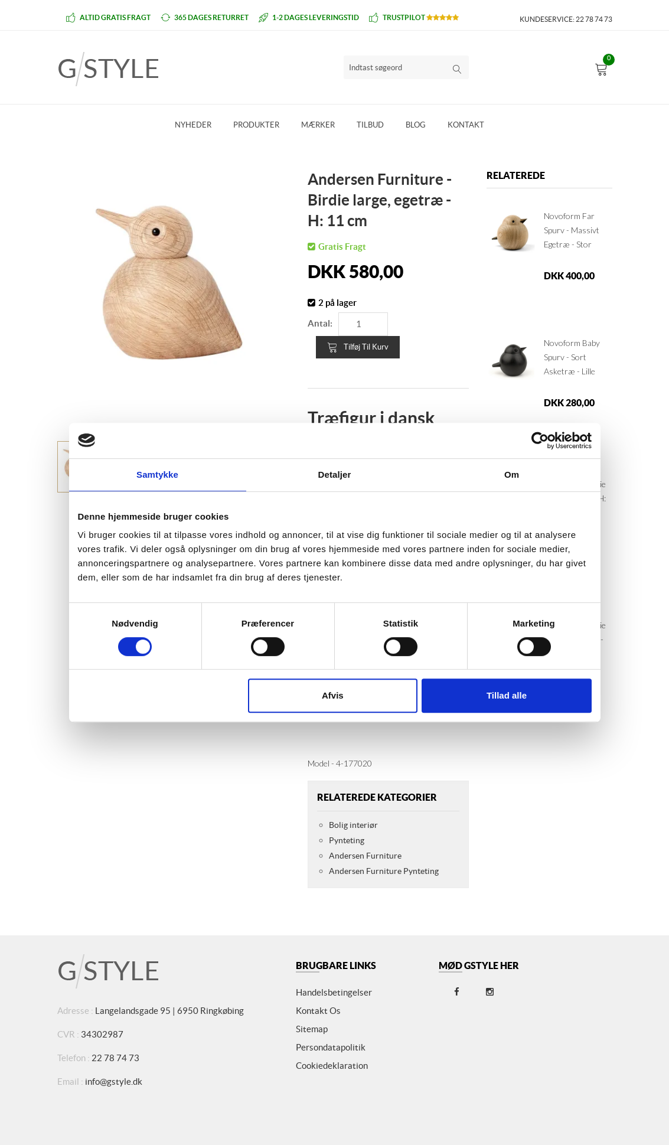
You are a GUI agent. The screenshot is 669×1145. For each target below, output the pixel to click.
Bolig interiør (353, 825)
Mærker (318, 124)
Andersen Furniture (365, 855)
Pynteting (346, 840)
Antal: (320, 323)
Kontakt (466, 124)
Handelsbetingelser (334, 992)
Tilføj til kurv (358, 347)
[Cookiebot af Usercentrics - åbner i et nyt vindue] (540, 440)
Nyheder (193, 124)
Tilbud (370, 124)
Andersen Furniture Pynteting (384, 871)
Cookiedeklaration (332, 1066)
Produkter (256, 124)
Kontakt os (318, 1011)
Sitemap (312, 1029)
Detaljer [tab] (334, 474)
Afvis (333, 695)
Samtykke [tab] (157, 474)
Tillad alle (507, 695)
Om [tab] (511, 474)
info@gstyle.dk (113, 1082)
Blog (416, 124)
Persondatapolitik (330, 1047)
